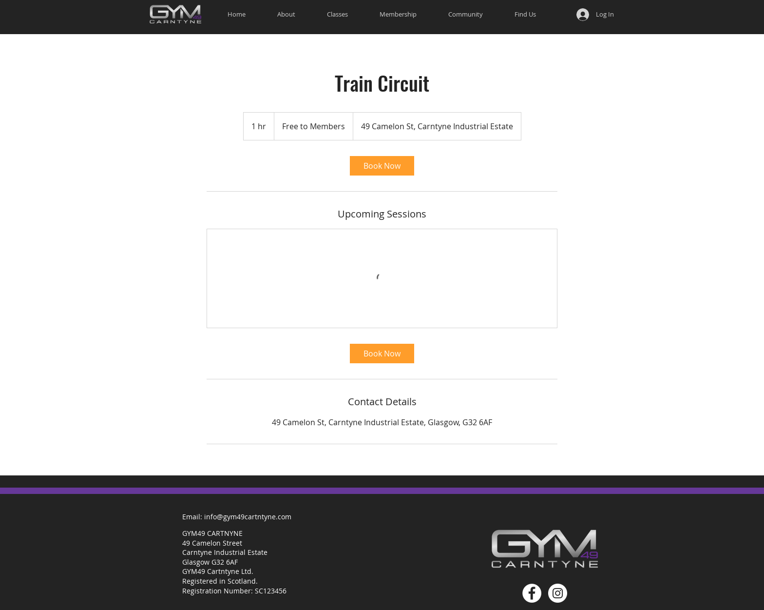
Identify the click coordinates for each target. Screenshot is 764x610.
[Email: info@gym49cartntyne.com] (236, 517)
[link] (382, 166)
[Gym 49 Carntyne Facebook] (531, 593)
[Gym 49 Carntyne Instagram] (557, 593)
